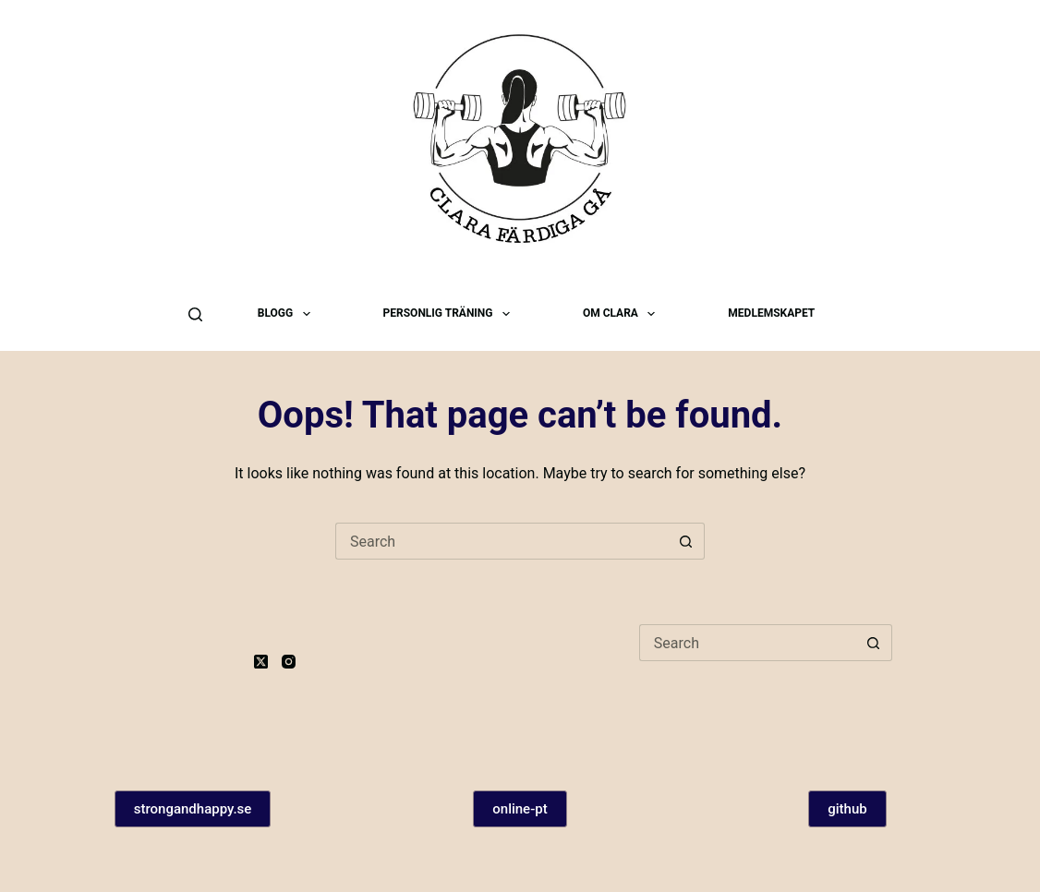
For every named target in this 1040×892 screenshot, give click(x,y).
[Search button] (686, 541)
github (847, 809)
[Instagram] (289, 662)
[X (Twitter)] (261, 662)
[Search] (195, 314)
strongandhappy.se (193, 809)
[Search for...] (501, 541)
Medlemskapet (771, 313)
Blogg (288, 314)
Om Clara (622, 314)
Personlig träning (450, 314)
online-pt (519, 809)
